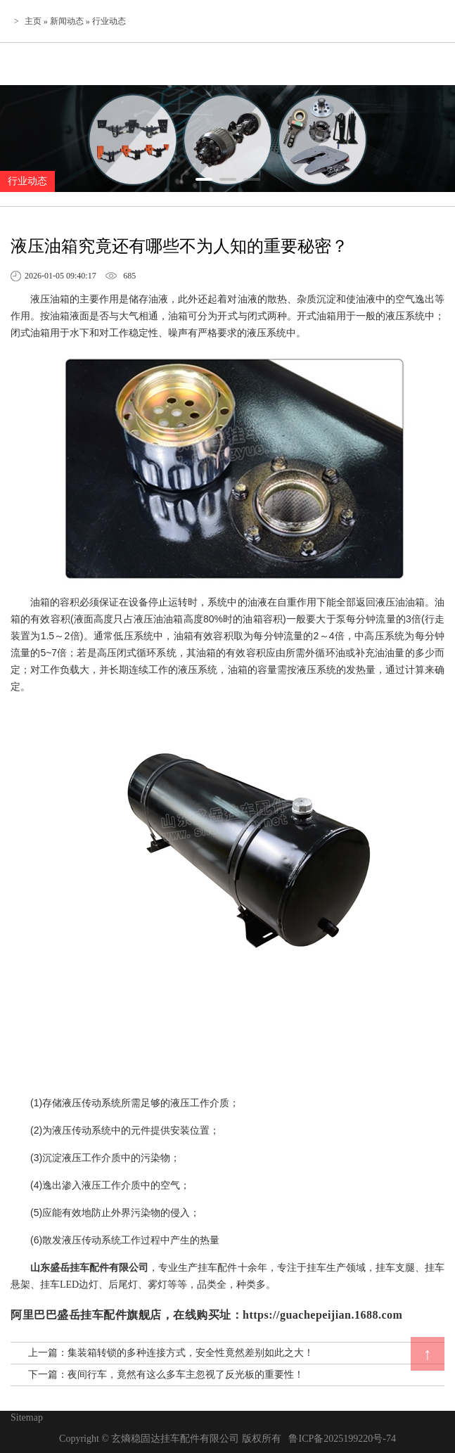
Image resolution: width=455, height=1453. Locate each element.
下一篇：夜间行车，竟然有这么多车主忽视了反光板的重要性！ (166, 1374)
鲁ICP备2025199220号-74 (341, 1438)
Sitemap (27, 1417)
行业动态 (109, 21)
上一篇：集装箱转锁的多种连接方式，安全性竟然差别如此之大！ (171, 1353)
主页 (33, 21)
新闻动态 (67, 21)
